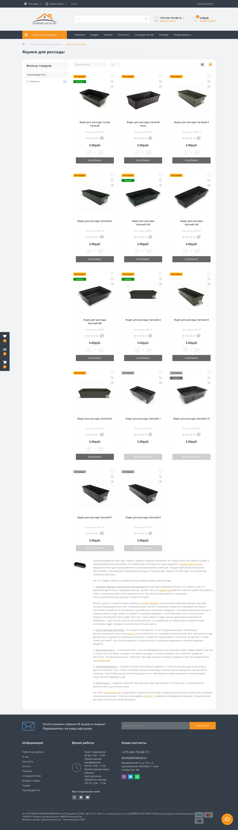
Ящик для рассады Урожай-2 (191, 122)
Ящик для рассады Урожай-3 (94, 221)
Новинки (80, 34)
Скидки (94, 34)
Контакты (123, 34)
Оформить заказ (208, 20)
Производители (31, 790)
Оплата (108, 34)
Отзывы (163, 34)
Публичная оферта (33, 751)
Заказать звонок (167, 20)
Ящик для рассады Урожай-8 (143, 517)
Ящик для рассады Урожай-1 (143, 418)
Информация (183, 34)
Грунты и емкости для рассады (45, 44)
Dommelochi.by (74, 816)
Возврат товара (31, 780)
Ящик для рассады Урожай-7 (94, 517)
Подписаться (202, 725)
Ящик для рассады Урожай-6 (94, 418)
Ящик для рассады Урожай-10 (191, 418)
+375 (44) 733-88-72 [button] (136, 752)
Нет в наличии (143, 456)
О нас (74, 3)
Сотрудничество (144, 34)
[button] (32, 4)
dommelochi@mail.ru (133, 757)
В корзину (94, 160)
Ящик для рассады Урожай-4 (143, 319)
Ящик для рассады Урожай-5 (191, 319)
